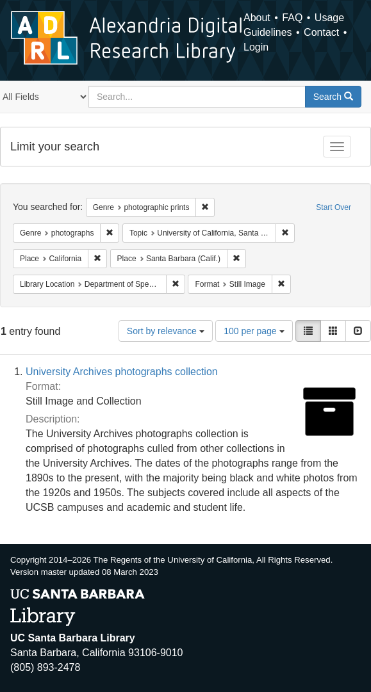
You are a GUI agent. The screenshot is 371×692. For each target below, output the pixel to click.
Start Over (333, 207)
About (256, 17)
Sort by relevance (165, 331)
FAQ (292, 17)
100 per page (254, 331)
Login (255, 47)
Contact (321, 32)
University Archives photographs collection (122, 371)
